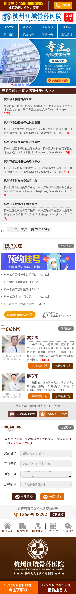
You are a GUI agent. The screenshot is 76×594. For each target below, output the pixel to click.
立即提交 (26, 496)
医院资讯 (47, 27)
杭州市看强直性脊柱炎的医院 (22, 122)
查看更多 (66, 328)
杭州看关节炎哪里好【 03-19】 (23, 289)
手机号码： (12, 463)
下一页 (13, 229)
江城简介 (28, 27)
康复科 (67, 27)
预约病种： (12, 484)
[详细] (7, 113)
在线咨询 (66, 245)
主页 (21, 91)
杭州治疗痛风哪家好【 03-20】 (23, 281)
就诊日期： (12, 474)
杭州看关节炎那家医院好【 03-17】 (26, 304)
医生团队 (9, 34)
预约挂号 (47, 34)
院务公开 (28, 34)
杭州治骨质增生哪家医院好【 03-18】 (27, 296)
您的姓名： (12, 453)
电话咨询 (55, 496)
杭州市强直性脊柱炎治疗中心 (22, 161)
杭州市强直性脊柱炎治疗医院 (22, 141)
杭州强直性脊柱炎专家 (18, 99)
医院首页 (9, 27)
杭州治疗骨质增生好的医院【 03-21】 (27, 274)
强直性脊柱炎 (39, 91)
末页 (24, 229)
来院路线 (66, 34)
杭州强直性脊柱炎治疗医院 (20, 203)
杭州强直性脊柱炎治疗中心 (20, 180)
